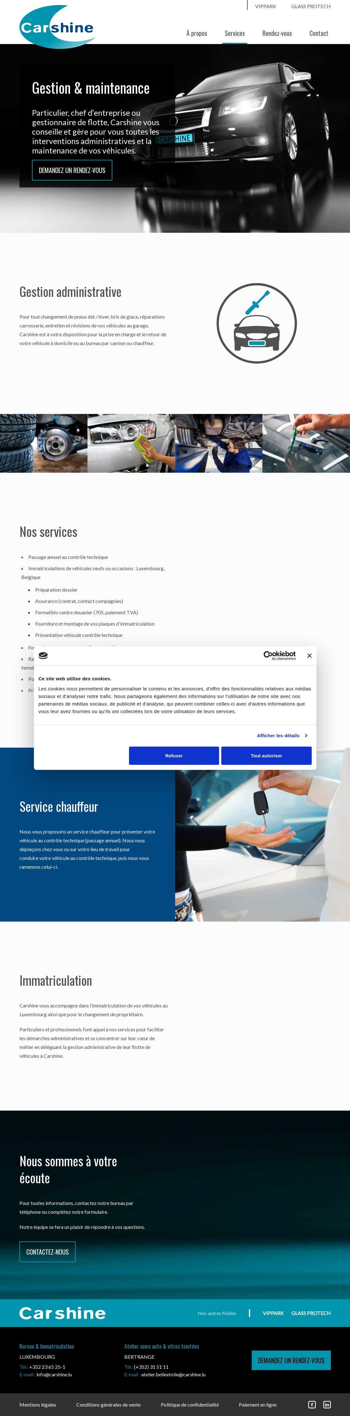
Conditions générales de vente (108, 1405)
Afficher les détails (278, 735)
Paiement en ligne (258, 1405)
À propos (196, 33)
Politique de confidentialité (190, 1405)
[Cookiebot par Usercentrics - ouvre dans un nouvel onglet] (268, 656)
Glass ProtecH (311, 6)
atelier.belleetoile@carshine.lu (173, 1374)
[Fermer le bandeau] (309, 656)
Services (235, 33)
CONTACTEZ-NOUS (47, 1252)
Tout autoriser (266, 755)
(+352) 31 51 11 (151, 1367)
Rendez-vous (277, 33)
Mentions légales (37, 1405)
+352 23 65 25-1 (47, 1367)
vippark (265, 6)
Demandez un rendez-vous (72, 170)
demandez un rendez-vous (291, 1360)
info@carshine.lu (54, 1374)
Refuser (174, 755)
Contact (319, 33)
